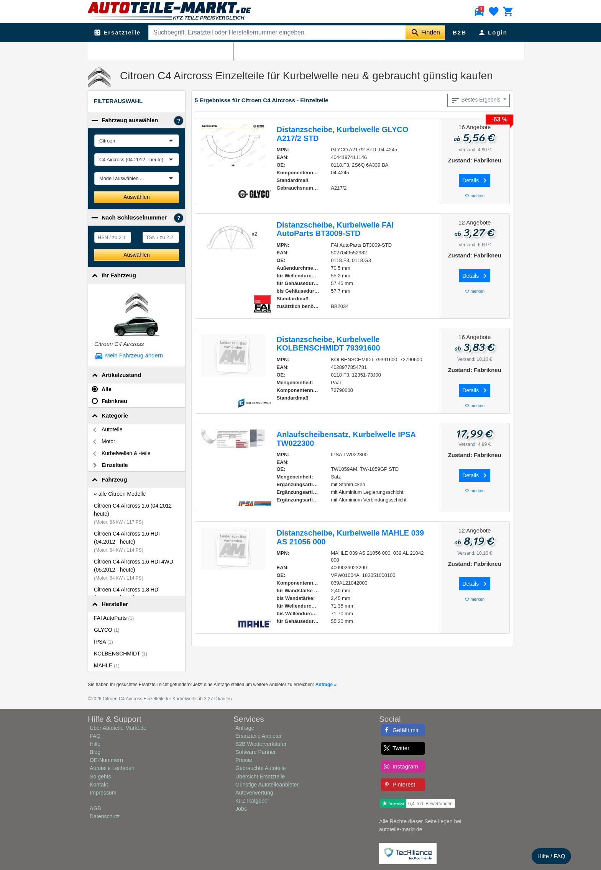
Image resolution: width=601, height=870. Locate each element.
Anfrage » (326, 684)
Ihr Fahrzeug (119, 275)
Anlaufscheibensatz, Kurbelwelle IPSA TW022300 (346, 438)
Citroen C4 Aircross (182, 50)
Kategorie (115, 415)
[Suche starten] (425, 32)
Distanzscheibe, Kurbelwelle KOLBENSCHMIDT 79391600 (328, 343)
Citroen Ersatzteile (137, 50)
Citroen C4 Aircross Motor (234, 50)
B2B (459, 32)
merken (474, 195)
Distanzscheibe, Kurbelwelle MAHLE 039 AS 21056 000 (350, 537)
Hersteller (115, 604)
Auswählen (136, 197)
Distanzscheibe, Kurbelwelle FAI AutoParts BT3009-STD (335, 229)
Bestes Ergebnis (476, 100)
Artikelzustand (121, 375)
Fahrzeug (114, 479)
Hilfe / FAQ (551, 856)
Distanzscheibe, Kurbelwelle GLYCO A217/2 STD (343, 134)
